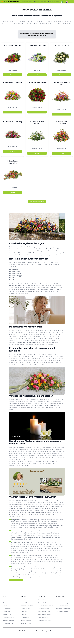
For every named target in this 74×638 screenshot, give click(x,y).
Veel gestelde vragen (8, 617)
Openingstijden (7, 608)
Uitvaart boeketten (26, 623)
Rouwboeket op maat (16, 289)
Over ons (5, 603)
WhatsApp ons (7, 614)
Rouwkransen (24, 614)
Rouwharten (24, 611)
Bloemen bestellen (61, 600)
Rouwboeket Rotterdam (44, 603)
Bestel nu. (61, 75)
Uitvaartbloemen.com (17, 285)
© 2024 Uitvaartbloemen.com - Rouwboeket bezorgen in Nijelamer (37, 631)
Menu (4, 600)
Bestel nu (12, 75)
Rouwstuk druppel (15, 276)
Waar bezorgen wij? (53, 2)
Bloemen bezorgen (26, 2)
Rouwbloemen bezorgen (62, 603)
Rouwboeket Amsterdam (45, 600)
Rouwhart (12, 280)
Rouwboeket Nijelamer (62, 606)
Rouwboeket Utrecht (43, 608)
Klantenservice (7, 611)
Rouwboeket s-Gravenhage (45, 606)
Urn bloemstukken (26, 620)
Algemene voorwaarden (9, 620)
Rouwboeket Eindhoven (44, 614)
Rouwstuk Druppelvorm (27, 606)
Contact (5, 606)
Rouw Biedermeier (26, 600)
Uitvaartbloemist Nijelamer (27, 253)
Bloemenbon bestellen (62, 611)
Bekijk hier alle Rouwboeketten (37, 201)
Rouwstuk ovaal (15, 274)
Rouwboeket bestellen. (16, 580)
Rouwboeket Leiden (43, 617)
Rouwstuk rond (14, 272)
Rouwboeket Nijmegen (44, 620)
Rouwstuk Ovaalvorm (26, 603)
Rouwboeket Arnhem (44, 611)
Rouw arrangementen (40, 2)
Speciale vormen (25, 617)
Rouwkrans (13, 278)
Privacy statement (8, 623)
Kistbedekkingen (25, 608)
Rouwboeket (50, 249)
